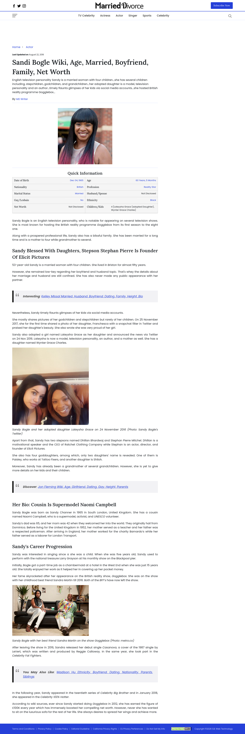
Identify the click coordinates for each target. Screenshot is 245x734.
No (81, 200)
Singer (132, 16)
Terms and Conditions (23, 728)
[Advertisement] (39, 27)
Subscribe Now (222, 5)
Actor (119, 16)
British (80, 187)
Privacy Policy (45, 728)
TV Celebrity (86, 16)
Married (79, 193)
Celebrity (163, 16)
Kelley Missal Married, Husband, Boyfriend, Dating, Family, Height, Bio (92, 296)
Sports (147, 16)
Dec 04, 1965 (76, 180)
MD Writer (22, 99)
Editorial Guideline (80, 728)
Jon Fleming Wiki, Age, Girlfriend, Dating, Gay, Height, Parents (83, 487)
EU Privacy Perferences (131, 728)
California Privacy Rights (105, 728)
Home (16, 47)
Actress (105, 16)
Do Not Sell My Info (155, 728)
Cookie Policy (61, 728)
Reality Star (150, 187)
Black (153, 200)
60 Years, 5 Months (146, 180)
